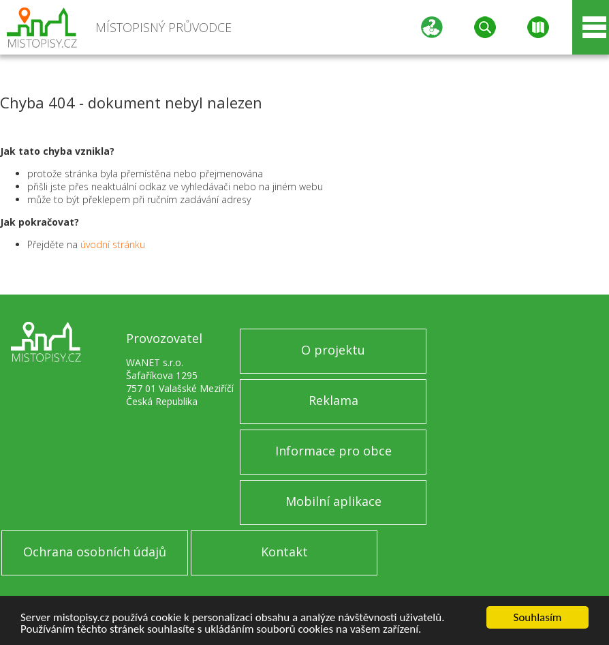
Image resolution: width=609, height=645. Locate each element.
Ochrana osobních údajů (94, 551)
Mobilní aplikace (333, 501)
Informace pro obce (333, 450)
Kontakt (284, 551)
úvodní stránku (112, 244)
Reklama (333, 400)
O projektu (333, 350)
